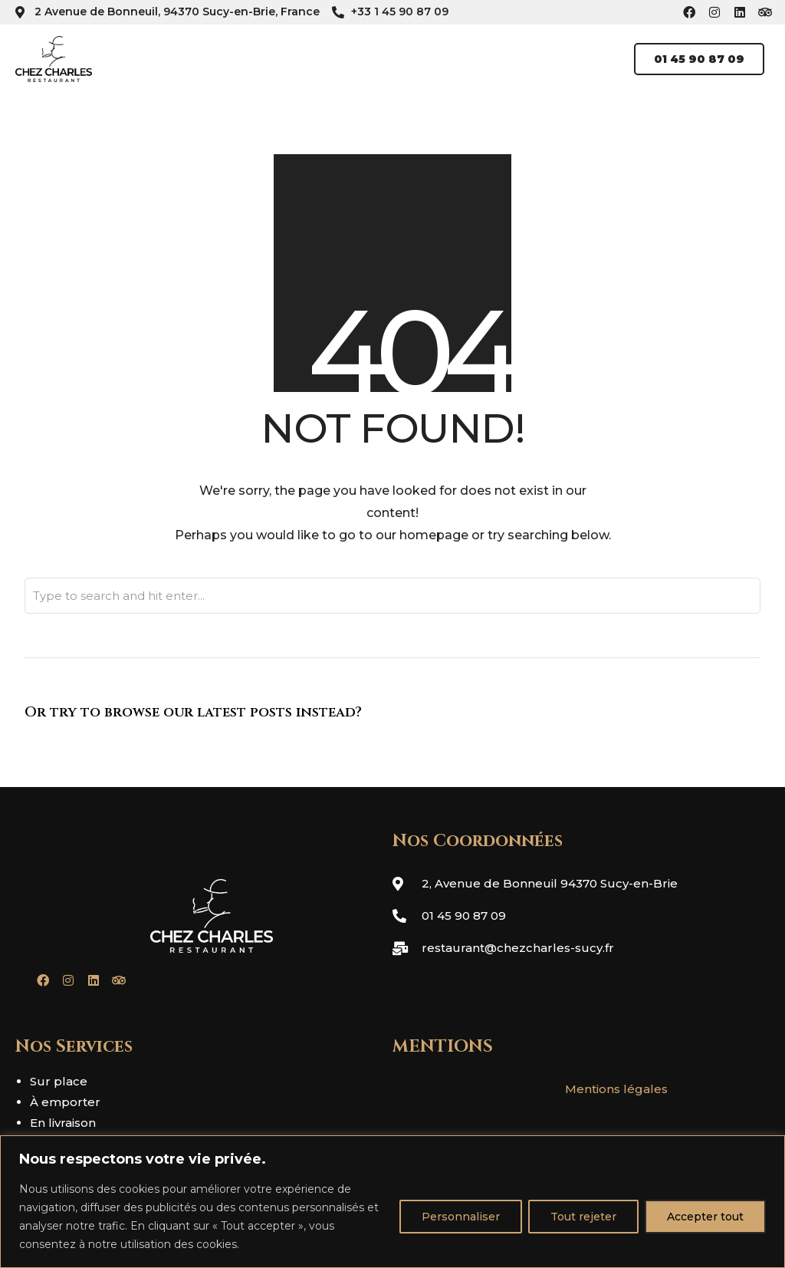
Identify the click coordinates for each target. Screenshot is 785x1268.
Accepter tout (705, 1217)
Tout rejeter (583, 1217)
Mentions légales (616, 1089)
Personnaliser (461, 1217)
